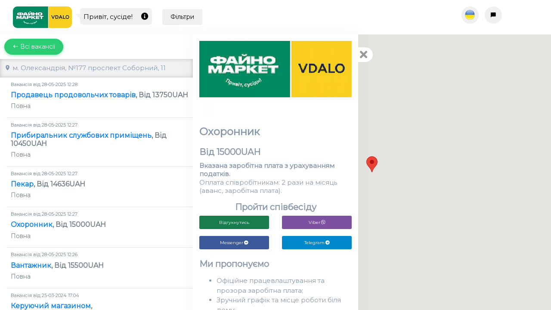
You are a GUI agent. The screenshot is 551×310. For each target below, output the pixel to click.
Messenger (234, 242)
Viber (317, 222)
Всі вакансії (33, 46)
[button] (372, 164)
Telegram (317, 242)
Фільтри (182, 17)
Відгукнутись (234, 222)
